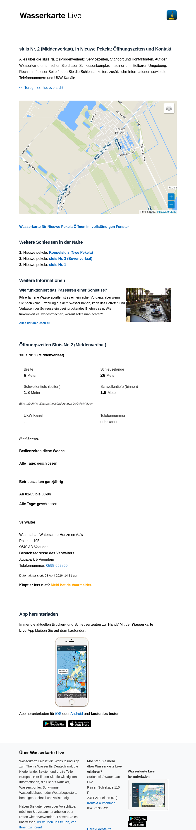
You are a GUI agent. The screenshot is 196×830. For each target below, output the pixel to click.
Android (76, 714)
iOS (58, 714)
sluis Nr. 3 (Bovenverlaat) (70, 259)
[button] (169, 108)
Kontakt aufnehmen (101, 803)
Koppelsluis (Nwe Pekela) (71, 252)
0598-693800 (56, 565)
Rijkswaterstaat (166, 211)
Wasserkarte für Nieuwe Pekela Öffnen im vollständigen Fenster (74, 227)
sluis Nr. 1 (57, 265)
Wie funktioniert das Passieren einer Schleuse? (63, 290)
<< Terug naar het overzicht (41, 87)
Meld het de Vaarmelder (71, 585)
